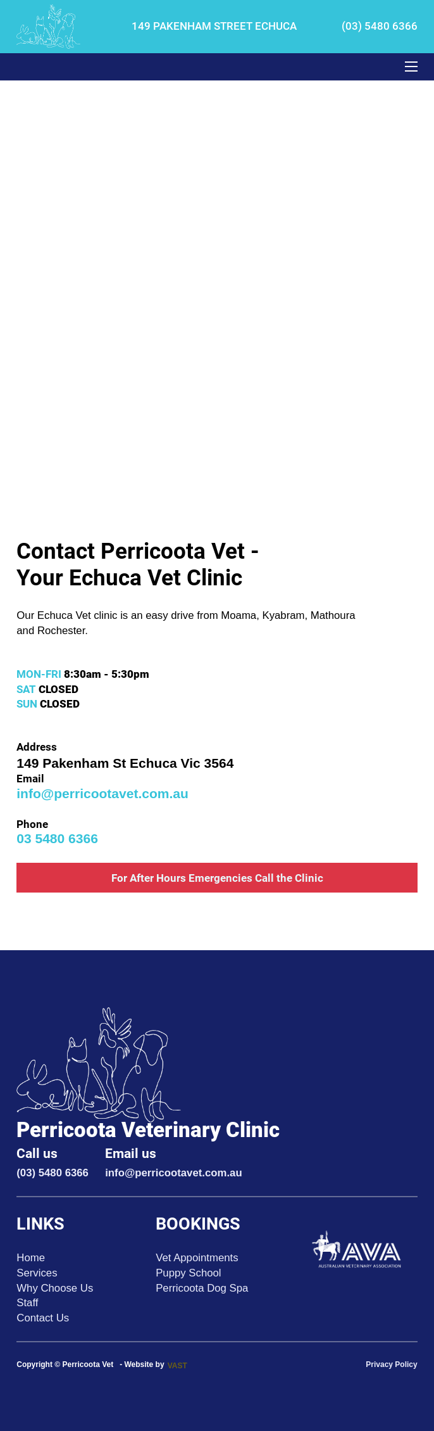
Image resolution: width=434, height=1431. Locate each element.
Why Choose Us (54, 1288)
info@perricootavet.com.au (102, 793)
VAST (177, 1365)
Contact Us (42, 1318)
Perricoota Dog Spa (202, 1288)
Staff (27, 1303)
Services (36, 1273)
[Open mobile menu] (411, 66)
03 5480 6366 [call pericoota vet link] (57, 838)
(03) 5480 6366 (378, 26)
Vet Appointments (197, 1258)
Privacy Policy (391, 1364)
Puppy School (188, 1273)
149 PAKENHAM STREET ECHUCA (214, 26)
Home (30, 1258)
